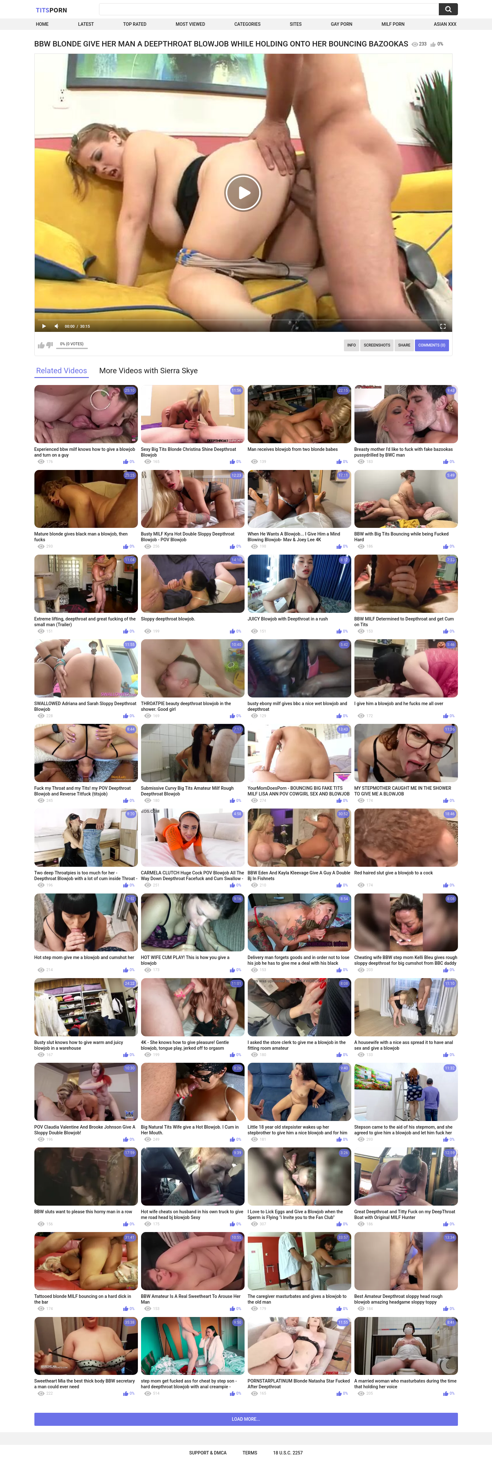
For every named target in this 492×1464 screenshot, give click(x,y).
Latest (86, 24)
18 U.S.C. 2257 (288, 1452)
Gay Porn (341, 24)
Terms (250, 1452)
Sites (296, 24)
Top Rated (134, 24)
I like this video (41, 345)
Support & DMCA (207, 1452)
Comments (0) (432, 345)
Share (404, 345)
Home (42, 24)
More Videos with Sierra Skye (148, 370)
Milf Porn (392, 24)
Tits (51, 9)
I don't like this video (49, 345)
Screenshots (377, 345)
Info (351, 345)
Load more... (246, 1419)
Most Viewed (190, 24)
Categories (247, 24)
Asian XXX (445, 24)
